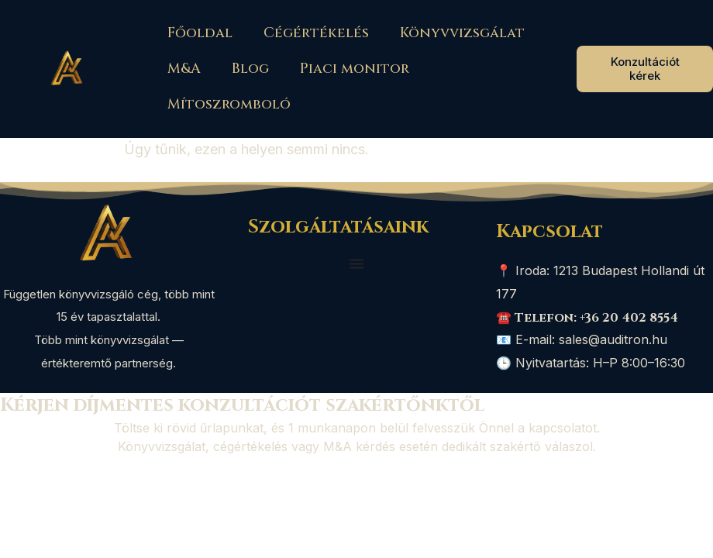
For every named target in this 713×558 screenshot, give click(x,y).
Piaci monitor (354, 68)
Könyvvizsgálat (462, 33)
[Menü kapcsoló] (356, 263)
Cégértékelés (316, 33)
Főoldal (199, 33)
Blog (250, 68)
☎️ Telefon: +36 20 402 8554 (587, 317)
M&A (184, 68)
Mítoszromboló (229, 104)
